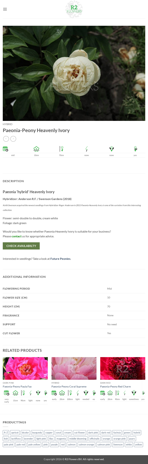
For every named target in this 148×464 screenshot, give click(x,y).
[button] (5, 9)
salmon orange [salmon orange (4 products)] (86, 444)
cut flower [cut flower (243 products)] (79, 432)
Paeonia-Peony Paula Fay (17, 386)
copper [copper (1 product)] (49, 432)
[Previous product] (13, 139)
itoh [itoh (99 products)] (6, 438)
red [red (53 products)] (63, 444)
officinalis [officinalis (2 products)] (94, 438)
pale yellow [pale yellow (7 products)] (34, 444)
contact (17, 236)
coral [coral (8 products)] (58, 432)
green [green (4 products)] (127, 432)
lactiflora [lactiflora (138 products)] (16, 438)
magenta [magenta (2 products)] (61, 438)
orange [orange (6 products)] (106, 438)
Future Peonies (60, 258)
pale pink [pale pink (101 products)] (8, 444)
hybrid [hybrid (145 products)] (136, 432)
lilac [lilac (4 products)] (51, 438)
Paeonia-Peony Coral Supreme (68, 386)
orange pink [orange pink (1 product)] (119, 438)
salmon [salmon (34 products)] (71, 444)
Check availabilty (21, 245)
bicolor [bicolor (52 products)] (25, 432)
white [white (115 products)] (129, 444)
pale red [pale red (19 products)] (21, 444)
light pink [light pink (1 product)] (41, 438)
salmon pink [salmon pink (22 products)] (103, 444)
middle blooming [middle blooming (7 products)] (77, 438)
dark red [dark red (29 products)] (105, 432)
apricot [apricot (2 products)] (15, 432)
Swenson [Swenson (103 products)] (118, 444)
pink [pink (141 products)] (45, 444)
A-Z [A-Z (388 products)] (6, 432)
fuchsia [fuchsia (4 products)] (117, 432)
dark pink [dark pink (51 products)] (93, 432)
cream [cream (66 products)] (67, 432)
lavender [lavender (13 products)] (28, 438)
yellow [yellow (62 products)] (138, 444)
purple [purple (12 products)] (54, 444)
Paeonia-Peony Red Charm (115, 386)
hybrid (8, 124)
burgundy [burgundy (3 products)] (37, 432)
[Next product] (6, 139)
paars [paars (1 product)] (132, 438)
